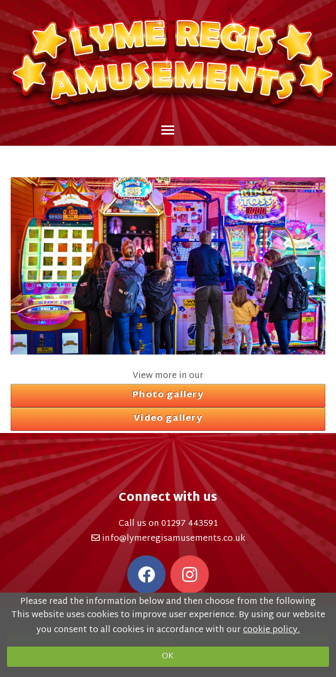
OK (168, 656)
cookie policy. (271, 630)
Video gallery (168, 419)
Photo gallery (168, 395)
